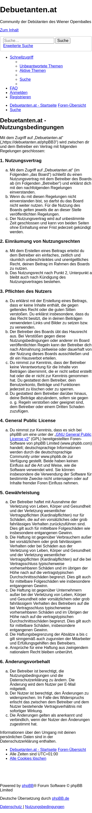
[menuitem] (41, 66)
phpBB (28, 786)
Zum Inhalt (9, 30)
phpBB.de (60, 798)
